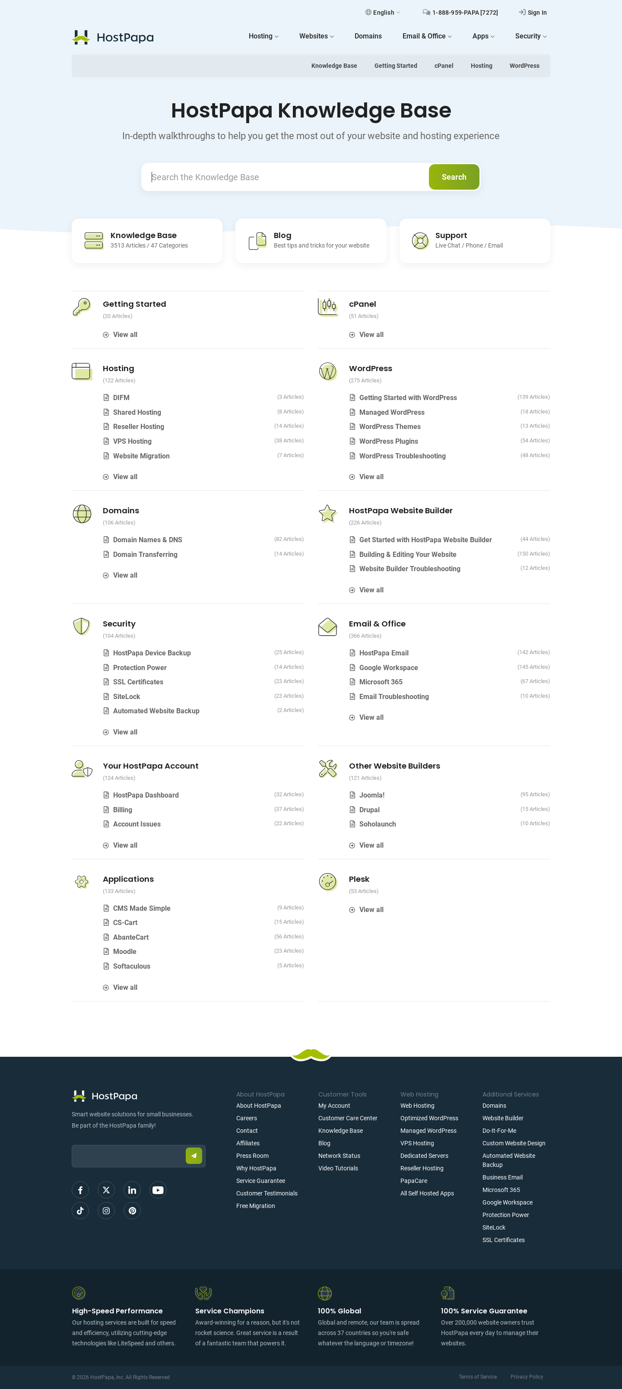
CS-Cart (125, 923)
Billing (122, 810)
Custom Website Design (514, 1143)
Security (119, 623)
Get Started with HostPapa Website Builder (425, 540)
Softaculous (131, 966)
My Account (334, 1105)
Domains (121, 510)
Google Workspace (388, 668)
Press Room (252, 1155)
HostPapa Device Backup (152, 653)
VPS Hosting (132, 441)
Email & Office (377, 623)
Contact (247, 1130)
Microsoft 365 (381, 682)
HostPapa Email (384, 653)
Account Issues (137, 824)
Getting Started (395, 65)
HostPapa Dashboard (146, 795)
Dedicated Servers (424, 1155)
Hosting (481, 65)
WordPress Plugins (388, 441)
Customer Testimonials (267, 1193)
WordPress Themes (390, 427)
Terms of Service (478, 1377)
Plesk (359, 879)
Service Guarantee (260, 1180)
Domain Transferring (145, 554)
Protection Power (140, 668)
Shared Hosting (137, 412)
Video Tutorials (338, 1168)
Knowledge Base (334, 65)
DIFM (121, 398)
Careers (246, 1118)
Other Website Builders (394, 765)
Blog (324, 1143)
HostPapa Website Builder (401, 510)
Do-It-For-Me (499, 1130)
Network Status (339, 1155)
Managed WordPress (392, 412)
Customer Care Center (348, 1118)
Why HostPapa (256, 1168)
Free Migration (255, 1205)
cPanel (444, 65)
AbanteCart (131, 937)
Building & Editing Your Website (408, 554)
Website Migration (141, 456)
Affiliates (248, 1143)
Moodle (124, 951)
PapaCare (413, 1180)
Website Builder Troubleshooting (409, 569)
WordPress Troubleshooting (402, 456)
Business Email (502, 1177)
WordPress (524, 65)
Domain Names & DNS (147, 540)
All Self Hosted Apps (427, 1193)
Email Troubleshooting (394, 697)
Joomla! (371, 795)
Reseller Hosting (138, 427)
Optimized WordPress (429, 1118)
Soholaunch (377, 824)
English (382, 12)
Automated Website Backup (156, 711)
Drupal (369, 810)
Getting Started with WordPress (408, 398)
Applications (128, 879)
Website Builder (503, 1118)
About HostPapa (258, 1105)
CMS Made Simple (142, 908)
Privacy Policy (527, 1377)
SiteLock (126, 697)
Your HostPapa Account (151, 765)
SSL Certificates (138, 682)
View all (125, 335)
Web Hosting (417, 1105)
